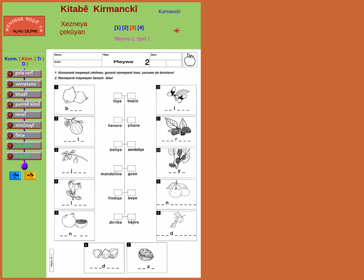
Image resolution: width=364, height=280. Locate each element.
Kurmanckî (169, 11)
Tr (40, 58)
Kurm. (11, 58)
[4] (141, 27)
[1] (118, 27)
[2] (125, 27)
